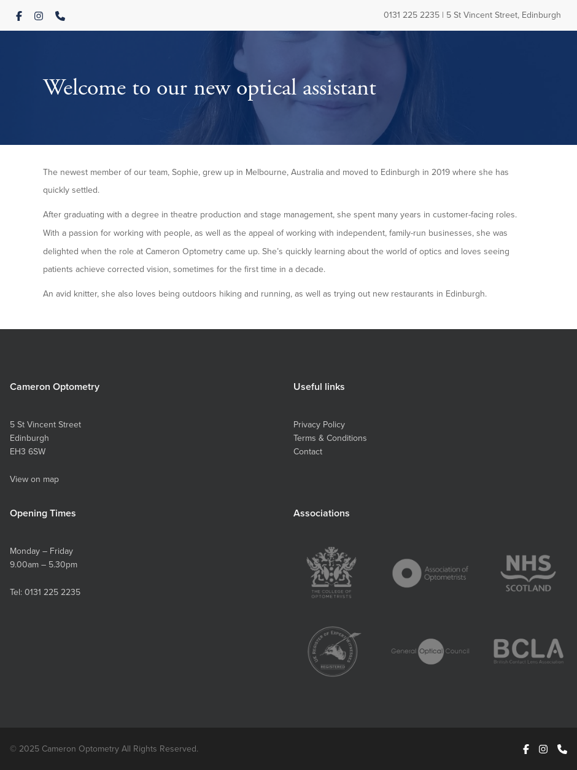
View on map (34, 479)
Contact (307, 451)
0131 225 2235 (412, 15)
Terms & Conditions (330, 438)
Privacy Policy (319, 424)
